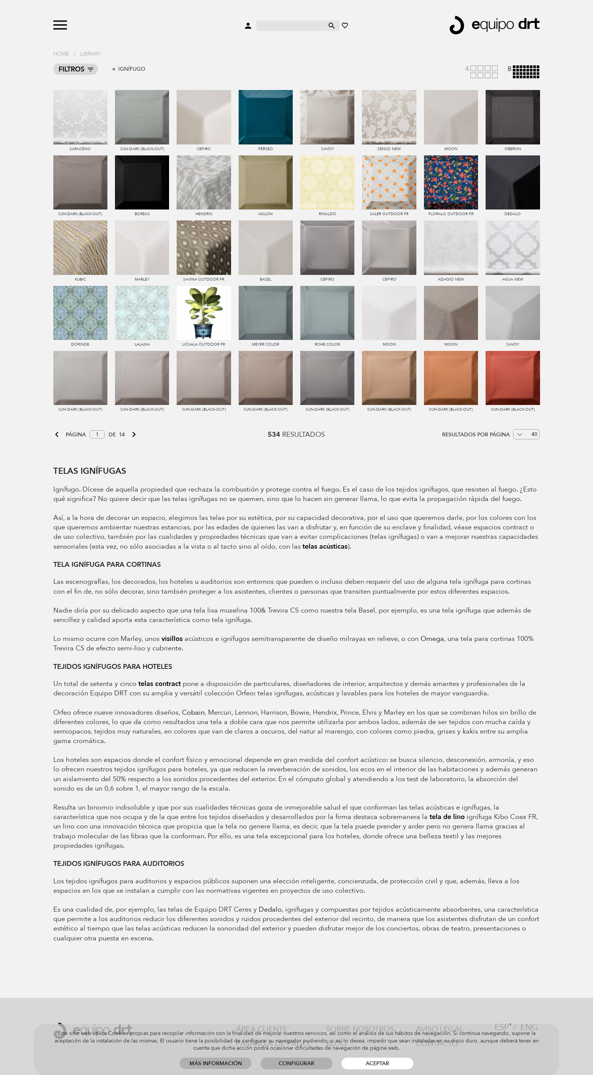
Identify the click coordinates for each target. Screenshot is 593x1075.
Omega (432, 639)
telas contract (159, 684)
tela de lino (447, 817)
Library (90, 53)
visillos (172, 639)
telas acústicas (325, 546)
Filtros (71, 69)
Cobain (193, 712)
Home (61, 53)
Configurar (296, 1063)
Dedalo (270, 909)
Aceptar (377, 1063)
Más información (215, 1063)
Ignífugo (131, 69)
